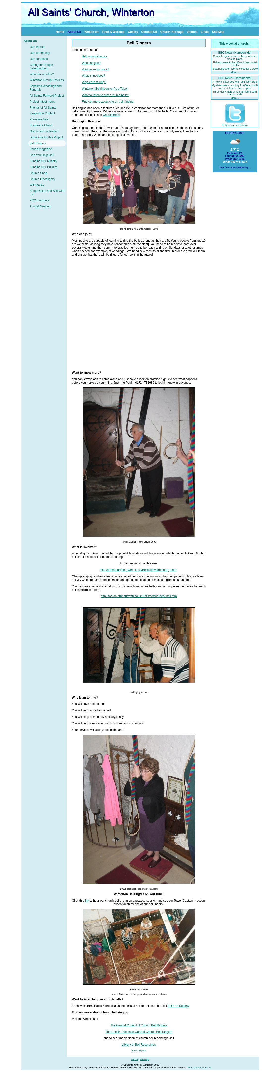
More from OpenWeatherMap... (234, 167)
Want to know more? (95, 69)
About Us (74, 32)
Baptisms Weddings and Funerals (46, 87)
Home (60, 32)
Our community (40, 53)
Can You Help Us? (42, 155)
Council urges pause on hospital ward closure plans (235, 57)
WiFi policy (37, 185)
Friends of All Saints (43, 107)
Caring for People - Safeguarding (42, 66)
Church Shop (38, 173)
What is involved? (93, 75)
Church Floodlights (42, 179)
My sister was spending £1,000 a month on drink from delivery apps (235, 87)
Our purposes (39, 59)
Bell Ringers (38, 143)
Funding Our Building (44, 167)
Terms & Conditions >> (199, 1067)
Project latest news (42, 101)
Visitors (192, 32)
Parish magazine (41, 149)
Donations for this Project (46, 137)
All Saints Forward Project (47, 95)
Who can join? (91, 63)
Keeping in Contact (42, 113)
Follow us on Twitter (235, 123)
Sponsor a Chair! (41, 125)
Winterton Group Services (47, 80)
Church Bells (111, 115)
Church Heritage (171, 32)
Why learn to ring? (94, 82)
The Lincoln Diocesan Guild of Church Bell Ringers (138, 1032)
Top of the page (138, 1050)
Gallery (133, 32)
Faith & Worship (113, 32)
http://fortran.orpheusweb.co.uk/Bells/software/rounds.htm (139, 596)
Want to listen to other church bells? (105, 95)
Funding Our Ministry (43, 161)
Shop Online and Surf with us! (47, 192)
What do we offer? (42, 74)
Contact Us (149, 32)
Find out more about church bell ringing (107, 101)
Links (205, 32)
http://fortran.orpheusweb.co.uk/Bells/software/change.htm (138, 570)
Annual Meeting (40, 206)
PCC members (39, 200)
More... (235, 72)
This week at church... (234, 43)
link (87, 900)
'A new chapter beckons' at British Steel (234, 81)
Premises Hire (39, 119)
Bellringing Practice (94, 56)
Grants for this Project (44, 131)
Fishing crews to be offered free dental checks (235, 64)
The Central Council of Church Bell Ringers (138, 1025)
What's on (91, 32)
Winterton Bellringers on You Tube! (105, 88)
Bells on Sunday (178, 1006)
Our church (37, 47)
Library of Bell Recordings (139, 1044)
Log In (134, 1059)
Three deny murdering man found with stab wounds (235, 93)
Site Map (218, 32)
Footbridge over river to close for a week (234, 68)
